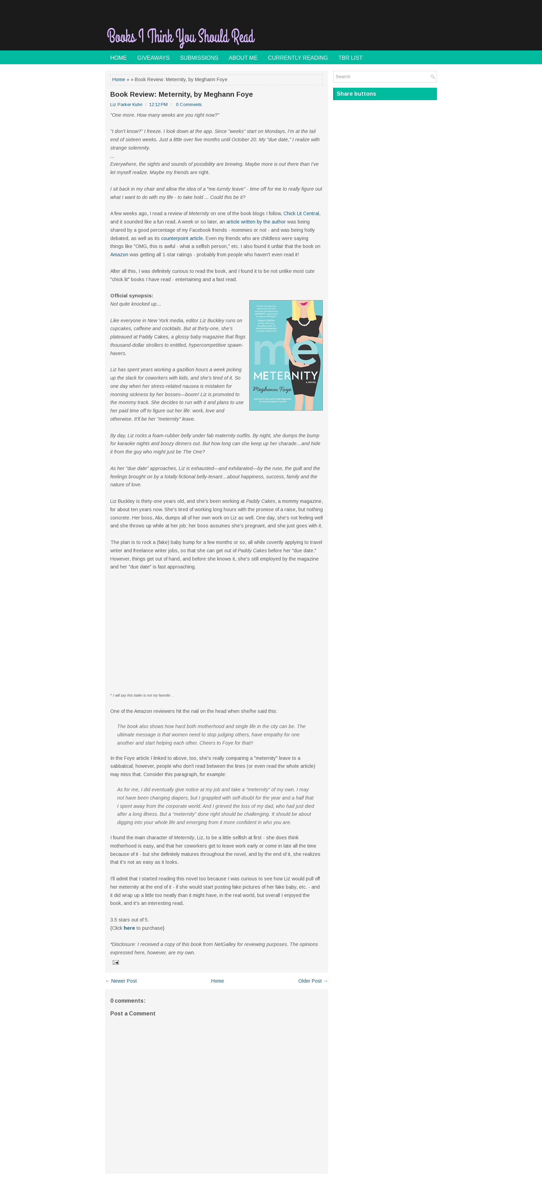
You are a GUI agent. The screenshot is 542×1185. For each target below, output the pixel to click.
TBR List (350, 58)
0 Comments (189, 104)
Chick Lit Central (301, 213)
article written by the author (256, 221)
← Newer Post (121, 981)
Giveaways (153, 58)
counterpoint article (182, 238)
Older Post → (313, 981)
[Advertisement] (356, 32)
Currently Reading (298, 58)
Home (118, 58)
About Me (243, 58)
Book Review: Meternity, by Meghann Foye (181, 94)
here (129, 928)
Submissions (199, 58)
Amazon (119, 254)
